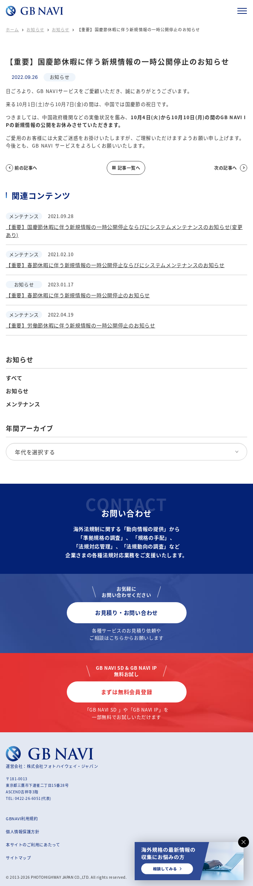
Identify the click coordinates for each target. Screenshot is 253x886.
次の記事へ (230, 168)
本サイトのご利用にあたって (33, 844)
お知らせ (35, 29)
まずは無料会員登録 (126, 692)
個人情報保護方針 (22, 831)
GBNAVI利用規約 (22, 818)
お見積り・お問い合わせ (126, 612)
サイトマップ (18, 857)
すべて (14, 378)
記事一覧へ (125, 168)
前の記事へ (21, 168)
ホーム (12, 29)
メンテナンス (23, 404)
